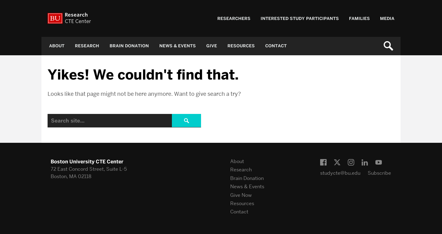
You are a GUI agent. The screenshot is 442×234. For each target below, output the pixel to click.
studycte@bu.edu (340, 173)
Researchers (233, 18)
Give (211, 46)
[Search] (124, 120)
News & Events (177, 46)
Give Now (241, 195)
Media (387, 18)
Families (359, 18)
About (56, 46)
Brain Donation (129, 46)
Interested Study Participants (300, 18)
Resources (241, 46)
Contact (276, 46)
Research (87, 46)
